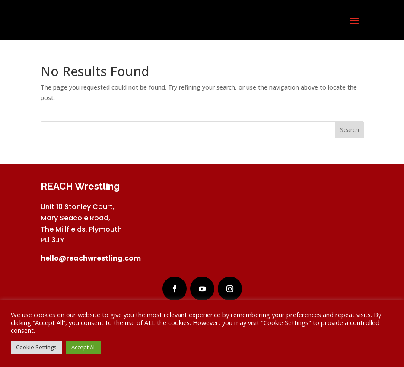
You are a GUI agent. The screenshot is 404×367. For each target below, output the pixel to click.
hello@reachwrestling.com (91, 258)
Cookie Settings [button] (36, 347)
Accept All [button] (83, 347)
